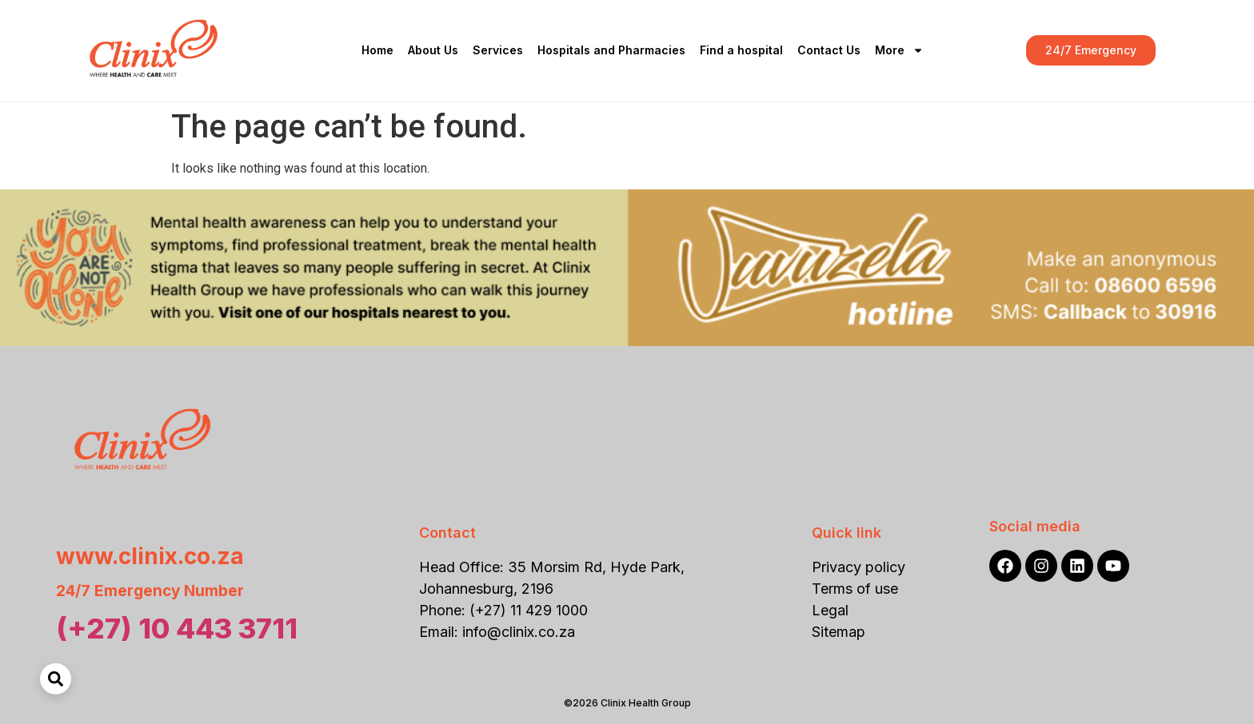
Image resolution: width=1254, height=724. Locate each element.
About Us (433, 50)
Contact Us (829, 50)
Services (498, 50)
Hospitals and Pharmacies (611, 50)
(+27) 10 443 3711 (177, 628)
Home (377, 50)
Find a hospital (741, 50)
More (899, 50)
